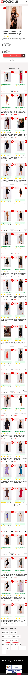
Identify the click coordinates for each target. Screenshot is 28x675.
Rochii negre (5, 632)
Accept (19, 674)
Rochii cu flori (16, 636)
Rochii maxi (14, 648)
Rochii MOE (13, 632)
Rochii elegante (6, 648)
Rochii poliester (13, 640)
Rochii (3, 652)
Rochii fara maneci (6, 636)
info (12, 91)
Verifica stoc (17, 55)
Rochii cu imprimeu (16, 644)
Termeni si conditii (6, 660)
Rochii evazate (5, 644)
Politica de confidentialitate (18, 660)
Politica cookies (13, 662)
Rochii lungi (22, 648)
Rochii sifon (5, 640)
